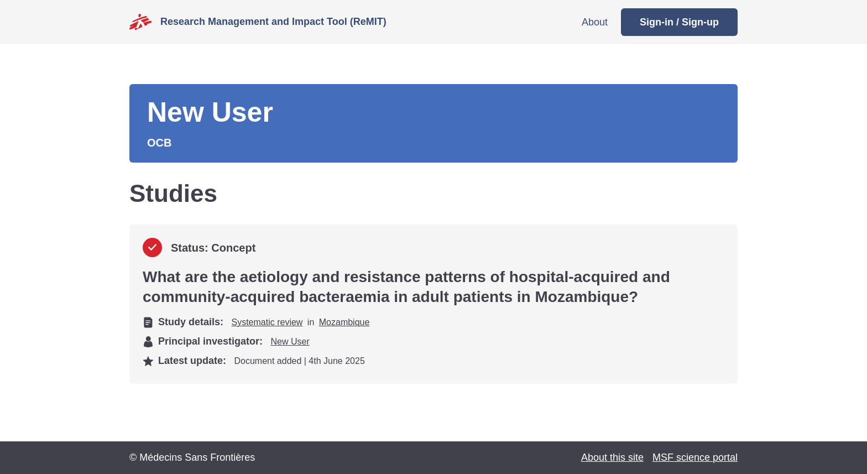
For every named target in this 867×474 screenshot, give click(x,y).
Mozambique (344, 322)
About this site (612, 457)
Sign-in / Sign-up (679, 22)
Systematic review (266, 322)
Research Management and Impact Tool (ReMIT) (273, 21)
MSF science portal (695, 457)
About (595, 22)
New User (290, 341)
